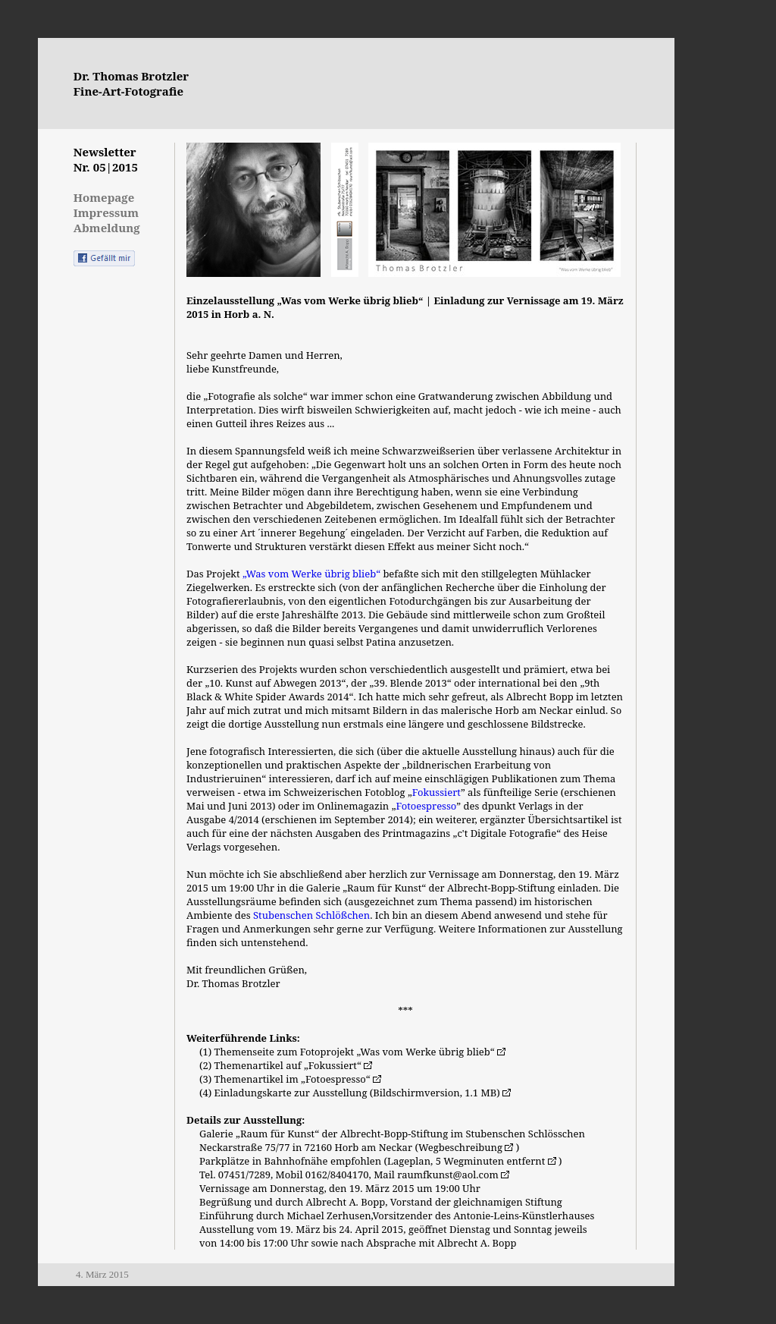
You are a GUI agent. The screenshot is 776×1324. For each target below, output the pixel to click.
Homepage (104, 197)
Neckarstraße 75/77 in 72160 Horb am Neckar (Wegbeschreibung (357, 1147)
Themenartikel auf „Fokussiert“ (293, 1065)
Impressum (106, 212)
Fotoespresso (426, 806)
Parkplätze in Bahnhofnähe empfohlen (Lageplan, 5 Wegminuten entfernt (379, 1161)
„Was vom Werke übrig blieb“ (311, 573)
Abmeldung (107, 227)
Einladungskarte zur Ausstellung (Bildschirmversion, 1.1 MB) (362, 1092)
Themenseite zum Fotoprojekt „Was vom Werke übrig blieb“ (359, 1051)
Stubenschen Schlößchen (311, 915)
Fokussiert (436, 792)
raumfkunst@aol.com (453, 1174)
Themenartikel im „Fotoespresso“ (297, 1079)
